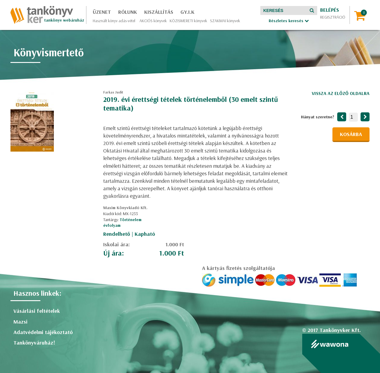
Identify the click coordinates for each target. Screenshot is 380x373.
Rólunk (127, 11)
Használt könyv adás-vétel (114, 20)
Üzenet (102, 11)
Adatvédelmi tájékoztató (43, 332)
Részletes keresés (289, 20)
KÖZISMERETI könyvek (188, 20)
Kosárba (351, 134)
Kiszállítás (158, 11)
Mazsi (20, 321)
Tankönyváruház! (34, 342)
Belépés (329, 9)
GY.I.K (187, 11)
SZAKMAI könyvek (225, 20)
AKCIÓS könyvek (153, 20)
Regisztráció (332, 17)
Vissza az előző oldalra (341, 93)
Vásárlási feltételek (36, 310)
